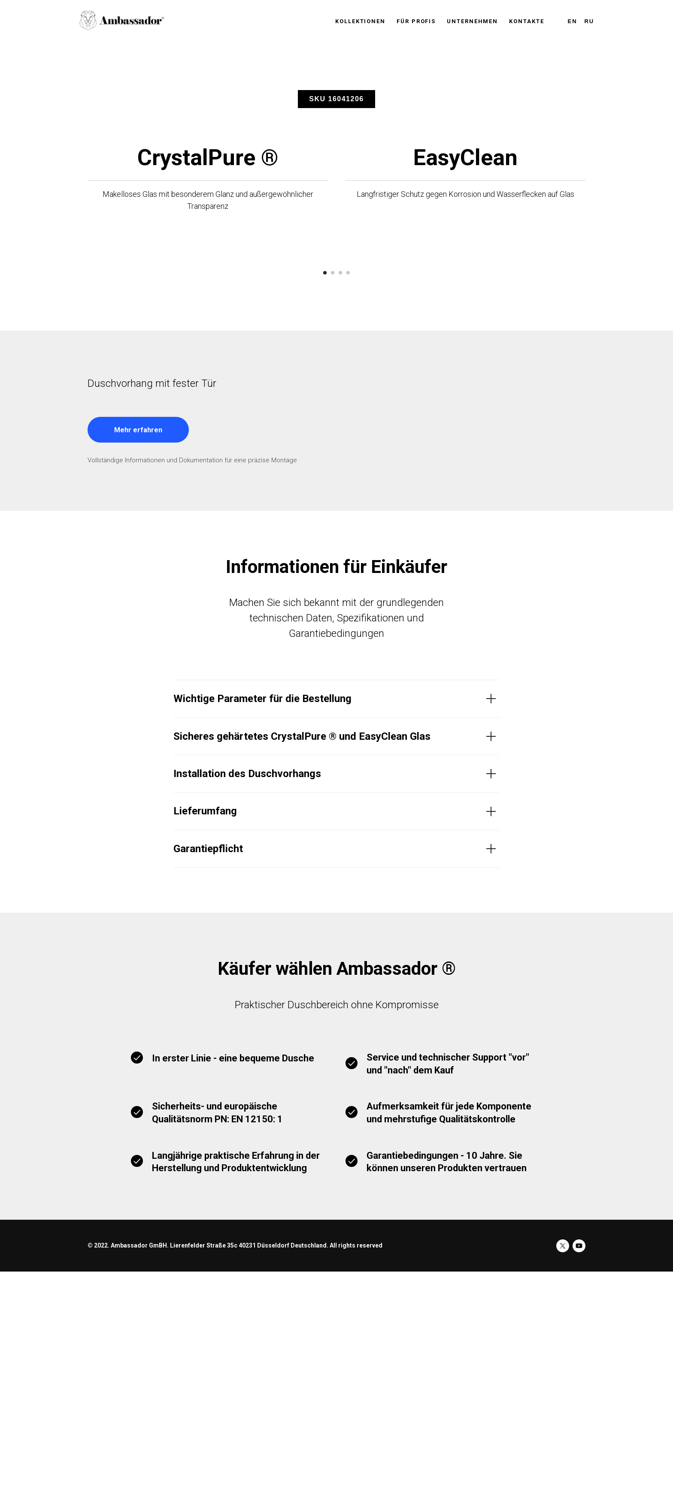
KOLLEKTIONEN (360, 21)
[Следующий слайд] (542, 377)
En (572, 21)
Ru (589, 21)
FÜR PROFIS (416, 21)
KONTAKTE (526, 21)
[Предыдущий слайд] (130, 377)
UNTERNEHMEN (472, 21)
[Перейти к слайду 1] (325, 508)
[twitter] (562, 1481)
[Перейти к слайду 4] (348, 508)
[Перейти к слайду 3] (340, 508)
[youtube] (579, 1481)
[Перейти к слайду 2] (332, 508)
